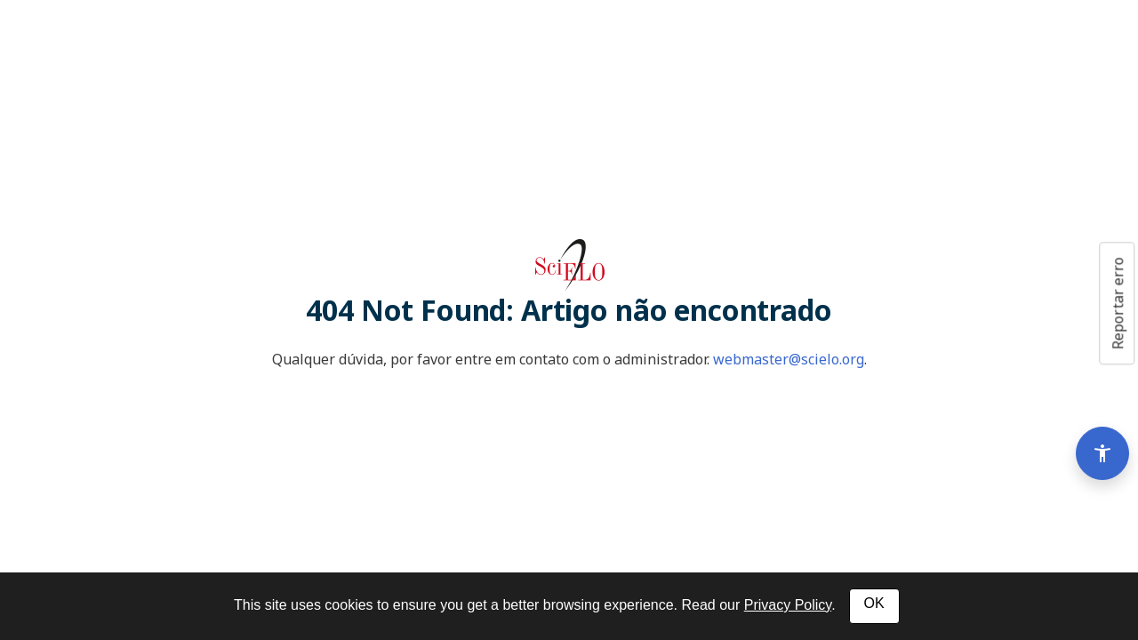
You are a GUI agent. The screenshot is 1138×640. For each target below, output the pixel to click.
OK (874, 603)
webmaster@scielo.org (788, 359)
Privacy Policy (787, 604)
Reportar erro (1117, 303)
